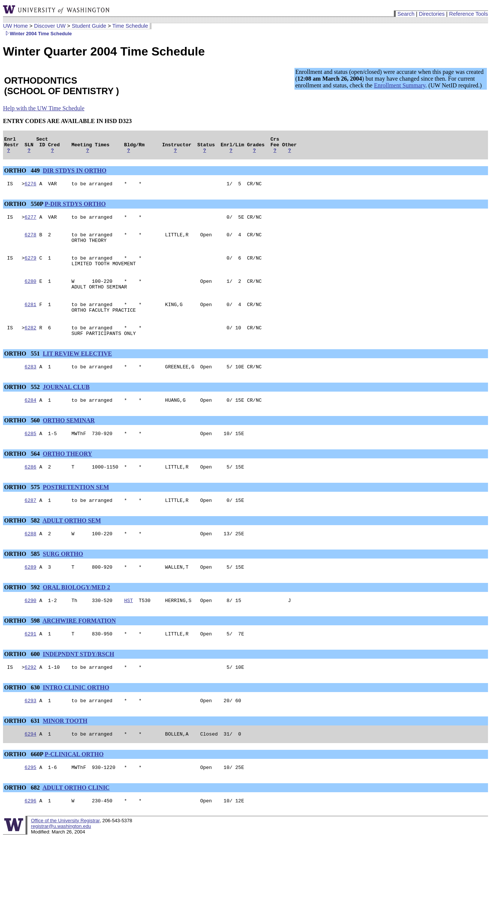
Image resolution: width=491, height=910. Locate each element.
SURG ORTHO (63, 577)
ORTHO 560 (22, 439)
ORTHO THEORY (67, 474)
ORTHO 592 (22, 612)
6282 (30, 343)
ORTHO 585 (22, 577)
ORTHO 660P (23, 784)
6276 (30, 188)
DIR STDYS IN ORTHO (75, 174)
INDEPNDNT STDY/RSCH (78, 681)
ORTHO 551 (22, 370)
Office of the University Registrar (65, 853)
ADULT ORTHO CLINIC (76, 819)
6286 (30, 488)
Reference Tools (468, 14)
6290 (30, 626)
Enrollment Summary (399, 85)
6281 (30, 317)
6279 (30, 266)
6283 (30, 384)
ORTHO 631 (22, 750)
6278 (30, 241)
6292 (30, 695)
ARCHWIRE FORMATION (79, 646)
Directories (432, 14)
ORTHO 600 (22, 681)
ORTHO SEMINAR (69, 439)
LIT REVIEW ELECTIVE (77, 370)
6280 (30, 292)
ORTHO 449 (22, 174)
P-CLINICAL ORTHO (74, 784)
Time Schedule (130, 26)
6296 (30, 833)
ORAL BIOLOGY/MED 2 (76, 612)
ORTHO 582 (22, 543)
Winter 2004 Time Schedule (37, 33)
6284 (30, 419)
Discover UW (50, 26)
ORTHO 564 (22, 474)
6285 (30, 453)
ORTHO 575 (22, 508)
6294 (30, 764)
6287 (30, 522)
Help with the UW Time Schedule (43, 108)
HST (128, 626)
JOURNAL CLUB (66, 405)
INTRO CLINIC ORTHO (76, 715)
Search (405, 14)
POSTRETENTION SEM (76, 508)
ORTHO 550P (23, 208)
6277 (30, 222)
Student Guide (89, 26)
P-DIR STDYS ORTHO (75, 208)
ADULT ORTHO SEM (71, 543)
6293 (30, 729)
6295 (30, 798)
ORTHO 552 (22, 405)
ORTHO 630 (22, 715)
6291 (30, 660)
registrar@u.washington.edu (61, 859)
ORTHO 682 (22, 819)
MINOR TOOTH (65, 750)
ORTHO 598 (22, 646)
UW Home (15, 26)
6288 (30, 557)
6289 (30, 591)
